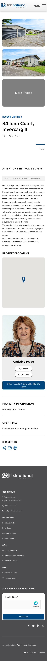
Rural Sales (6, 528)
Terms (26, 652)
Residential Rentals (9, 572)
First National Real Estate (26, 645)
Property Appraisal (9, 550)
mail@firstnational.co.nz (12, 511)
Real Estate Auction (9, 560)
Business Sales (8, 538)
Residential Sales (9, 523)
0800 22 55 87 (9, 505)
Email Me (23, 374)
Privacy (33, 652)
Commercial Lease (9, 578)
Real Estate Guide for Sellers (13, 555)
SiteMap (41, 652)
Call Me (23, 368)
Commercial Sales (9, 533)
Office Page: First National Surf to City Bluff (23, 385)
